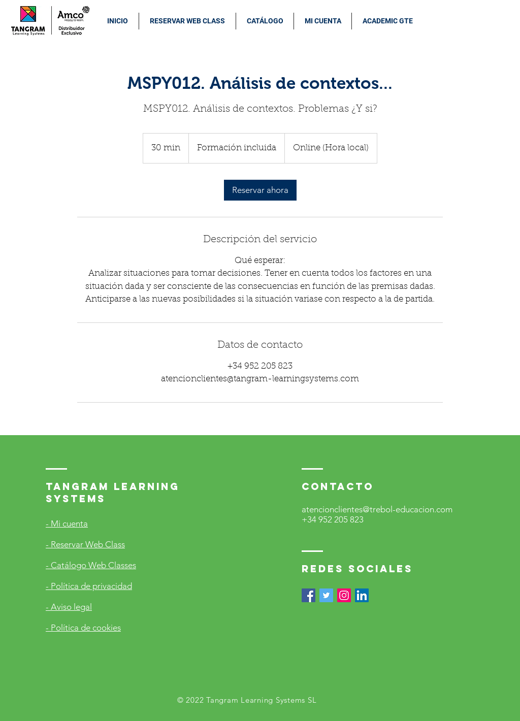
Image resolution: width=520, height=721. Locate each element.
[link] (260, 190)
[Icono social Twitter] (326, 595)
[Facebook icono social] (308, 595)
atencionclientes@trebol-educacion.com (377, 509)
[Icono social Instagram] (344, 595)
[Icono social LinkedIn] (362, 595)
